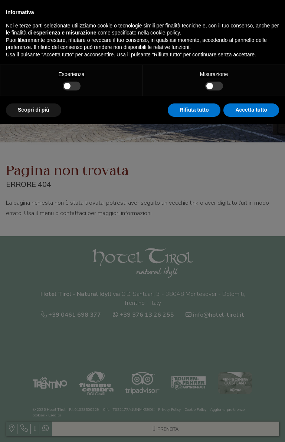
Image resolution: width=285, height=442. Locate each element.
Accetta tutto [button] (251, 110)
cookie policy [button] (165, 33)
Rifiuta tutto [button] (194, 110)
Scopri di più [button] (33, 110)
